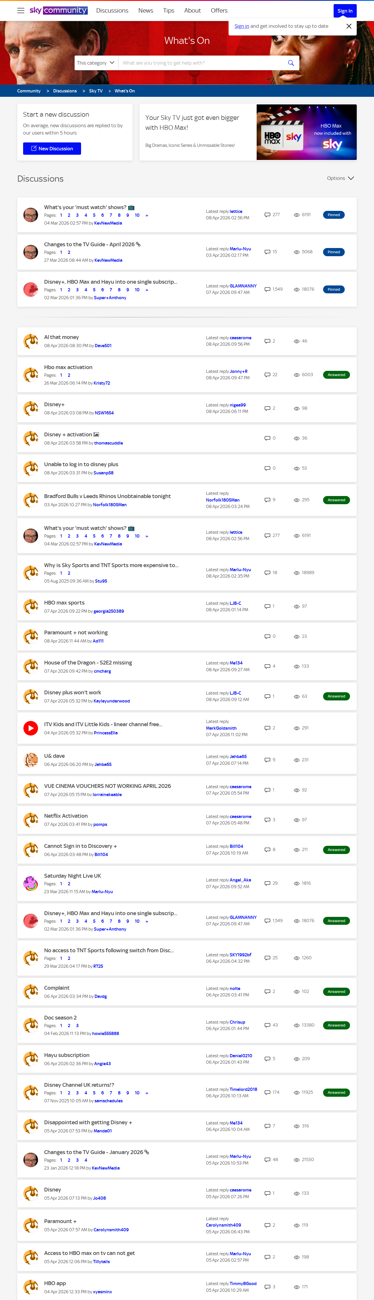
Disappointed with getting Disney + (88, 1122)
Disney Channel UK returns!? (79, 1085)
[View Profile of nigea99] (238, 405)
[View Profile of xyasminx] (102, 1291)
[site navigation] (20, 10)
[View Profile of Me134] (236, 663)
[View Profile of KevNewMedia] (108, 223)
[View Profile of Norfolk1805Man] (110, 504)
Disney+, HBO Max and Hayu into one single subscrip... (110, 281)
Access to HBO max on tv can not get (89, 1253)
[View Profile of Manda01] (103, 1131)
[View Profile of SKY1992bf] (240, 955)
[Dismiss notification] (349, 26)
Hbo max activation (68, 367)
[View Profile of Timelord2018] (243, 1089)
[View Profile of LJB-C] (235, 603)
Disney (52, 1189)
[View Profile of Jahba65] (103, 764)
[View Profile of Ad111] (98, 641)
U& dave (54, 756)
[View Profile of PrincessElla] (106, 733)
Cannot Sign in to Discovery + (80, 846)
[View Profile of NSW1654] (104, 413)
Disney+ (54, 404)
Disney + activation (68, 434)
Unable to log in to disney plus (81, 464)
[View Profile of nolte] (235, 988)
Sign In (345, 11)
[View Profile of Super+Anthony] (110, 297)
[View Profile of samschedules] (109, 1100)
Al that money (61, 337)
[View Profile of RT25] (98, 966)
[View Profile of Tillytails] (101, 1261)
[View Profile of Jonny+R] (239, 371)
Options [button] (336, 178)
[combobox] (200, 63)
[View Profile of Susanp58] (104, 473)
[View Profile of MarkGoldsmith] (221, 728)
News (145, 10)
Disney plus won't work (72, 692)
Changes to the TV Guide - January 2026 (94, 1152)
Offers (219, 10)
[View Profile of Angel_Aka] (240, 880)
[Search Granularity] (96, 63)
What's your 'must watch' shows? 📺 (89, 207)
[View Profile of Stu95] (101, 581)
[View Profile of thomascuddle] (108, 443)
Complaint (57, 987)
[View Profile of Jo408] (99, 1198)
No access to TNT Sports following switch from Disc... (109, 950)
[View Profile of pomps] (100, 824)
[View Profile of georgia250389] (109, 611)
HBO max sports (64, 602)
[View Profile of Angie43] (102, 1063)
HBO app (55, 1283)
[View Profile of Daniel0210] (241, 1055)
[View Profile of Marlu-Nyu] (240, 249)
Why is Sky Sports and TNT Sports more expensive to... (111, 565)
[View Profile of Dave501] (103, 345)
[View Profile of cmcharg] (102, 671)
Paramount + (60, 1221)
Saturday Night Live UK (72, 875)
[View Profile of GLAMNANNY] (243, 286)
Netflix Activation (66, 815)
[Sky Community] (59, 10)
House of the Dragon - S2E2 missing (88, 662)
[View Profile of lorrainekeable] (107, 794)
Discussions (112, 10)
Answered (336, 375)
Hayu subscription (67, 1055)
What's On (187, 40)
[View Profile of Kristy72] (102, 383)
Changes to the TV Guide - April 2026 (90, 244)
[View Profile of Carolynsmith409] (111, 1229)
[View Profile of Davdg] (101, 996)
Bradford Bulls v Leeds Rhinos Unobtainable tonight (107, 496)
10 (137, 215)
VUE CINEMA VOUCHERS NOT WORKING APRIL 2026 (107, 786)
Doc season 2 (60, 1017)
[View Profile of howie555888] (105, 1033)
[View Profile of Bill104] (101, 854)
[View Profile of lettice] (236, 211)
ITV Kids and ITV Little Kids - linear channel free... (103, 724)
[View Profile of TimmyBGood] (243, 1283)
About (192, 10)
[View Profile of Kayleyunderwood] (112, 701)
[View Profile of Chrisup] (237, 1022)
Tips (168, 10)
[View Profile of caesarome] (240, 337)
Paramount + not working (76, 632)
